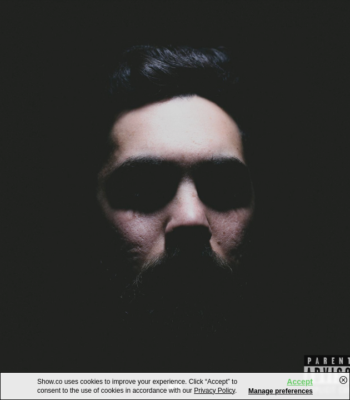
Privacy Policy (214, 390)
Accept (300, 381)
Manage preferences (280, 391)
